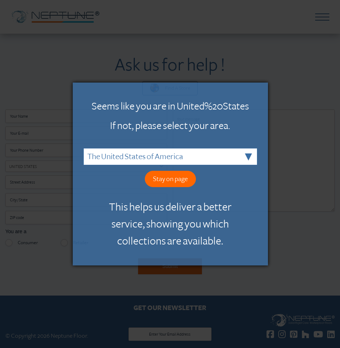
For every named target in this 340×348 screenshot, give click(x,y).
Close (264, 86)
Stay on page (170, 179)
